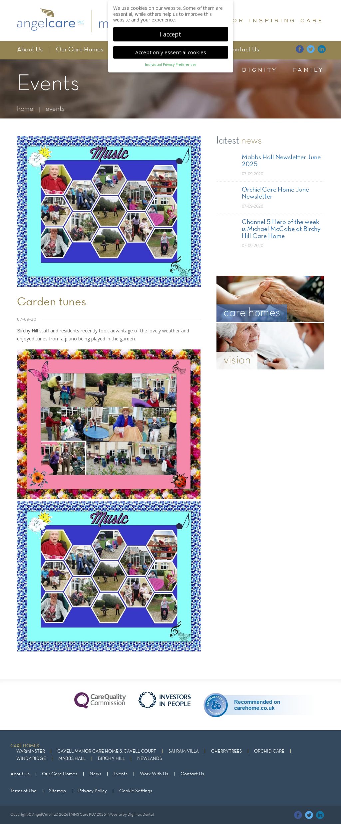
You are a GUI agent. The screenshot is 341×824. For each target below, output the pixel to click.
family (308, 69)
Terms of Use (23, 790)
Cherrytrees (226, 751)
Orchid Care (269, 751)
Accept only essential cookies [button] (170, 50)
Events (121, 774)
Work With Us (154, 774)
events (55, 109)
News (95, 774)
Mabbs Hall (72, 759)
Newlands (149, 759)
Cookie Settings (135, 790)
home (25, 109)
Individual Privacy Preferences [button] (170, 63)
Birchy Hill (111, 759)
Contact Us (243, 50)
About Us (30, 50)
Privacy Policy (92, 790)
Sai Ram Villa (184, 751)
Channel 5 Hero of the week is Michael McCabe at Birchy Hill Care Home (281, 229)
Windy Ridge (31, 759)
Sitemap (57, 790)
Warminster (30, 751)
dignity (259, 69)
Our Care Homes (79, 50)
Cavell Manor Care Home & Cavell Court (106, 751)
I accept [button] (170, 33)
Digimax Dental (141, 814)
